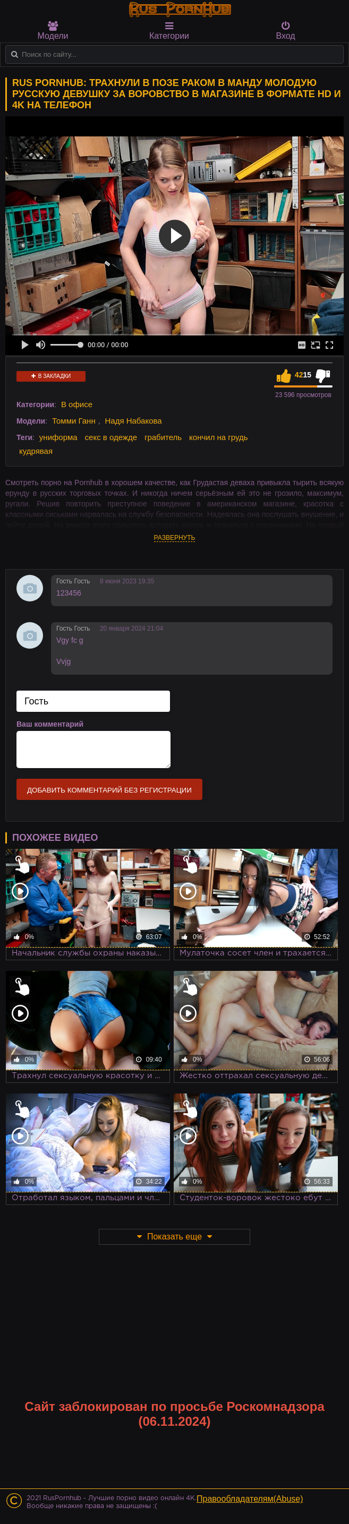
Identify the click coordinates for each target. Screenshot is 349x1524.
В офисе (76, 404)
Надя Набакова (133, 420)
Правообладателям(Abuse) (250, 1498)
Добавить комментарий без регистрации (109, 790)
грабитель (163, 437)
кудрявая (36, 450)
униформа (58, 437)
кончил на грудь (218, 437)
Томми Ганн (74, 420)
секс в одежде (111, 437)
